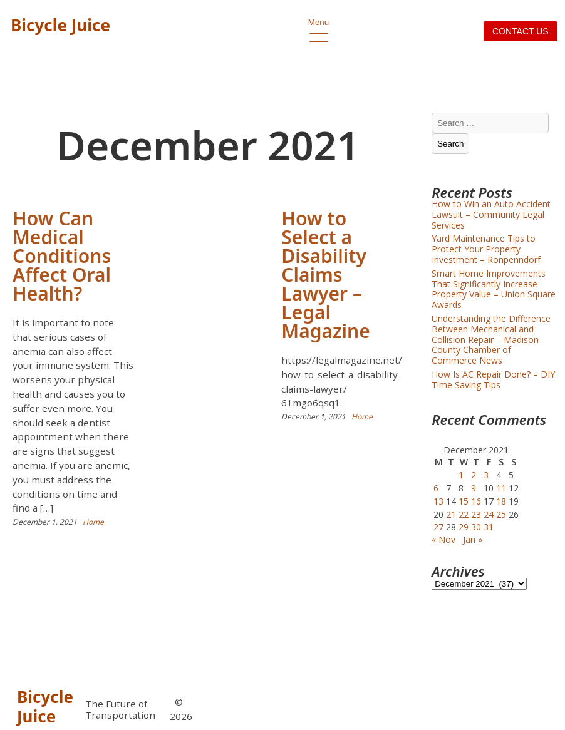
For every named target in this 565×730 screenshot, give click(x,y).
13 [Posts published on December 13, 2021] (438, 501)
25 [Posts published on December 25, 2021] (501, 514)
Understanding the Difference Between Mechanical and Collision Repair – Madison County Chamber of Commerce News (491, 339)
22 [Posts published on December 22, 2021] (464, 514)
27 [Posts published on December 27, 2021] (438, 527)
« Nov (443, 539)
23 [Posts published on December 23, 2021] (476, 514)
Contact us (520, 31)
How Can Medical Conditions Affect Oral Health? (62, 255)
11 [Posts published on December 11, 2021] (501, 488)
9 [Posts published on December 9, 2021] (473, 488)
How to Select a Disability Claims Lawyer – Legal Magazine (325, 274)
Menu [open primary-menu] (318, 26)
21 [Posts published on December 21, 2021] (451, 514)
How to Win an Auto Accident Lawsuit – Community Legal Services (491, 214)
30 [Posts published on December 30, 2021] (476, 527)
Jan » (472, 539)
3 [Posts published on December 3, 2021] (486, 475)
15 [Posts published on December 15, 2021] (464, 501)
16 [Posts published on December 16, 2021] (476, 501)
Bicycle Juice (60, 25)
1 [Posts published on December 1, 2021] (461, 475)
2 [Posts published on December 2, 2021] (473, 475)
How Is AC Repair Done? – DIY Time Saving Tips (493, 379)
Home (93, 522)
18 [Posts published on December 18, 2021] (501, 501)
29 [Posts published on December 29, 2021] (464, 527)
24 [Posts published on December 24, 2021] (489, 514)
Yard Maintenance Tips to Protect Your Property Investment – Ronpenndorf (486, 248)
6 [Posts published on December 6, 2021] (435, 488)
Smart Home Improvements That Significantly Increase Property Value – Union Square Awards (494, 289)
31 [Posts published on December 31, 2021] (489, 527)
